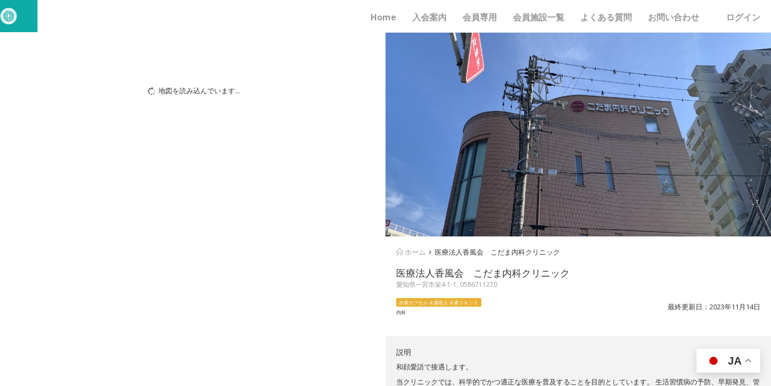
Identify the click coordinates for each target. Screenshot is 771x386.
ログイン (743, 17)
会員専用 (480, 17)
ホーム (411, 252)
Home (383, 17)
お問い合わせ (673, 17)
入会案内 (429, 17)
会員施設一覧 (538, 17)
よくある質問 (606, 17)
